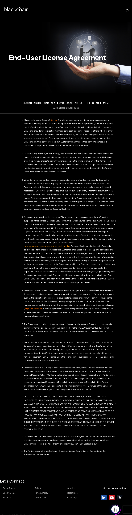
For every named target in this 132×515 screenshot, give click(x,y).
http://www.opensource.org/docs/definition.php (47, 246)
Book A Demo (9, 492)
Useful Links (40, 497)
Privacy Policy (41, 492)
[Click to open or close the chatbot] (115, 508)
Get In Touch (9, 488)
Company (72, 497)
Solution (71, 488)
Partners (7, 497)
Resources (72, 492)
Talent (38, 488)
